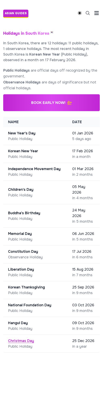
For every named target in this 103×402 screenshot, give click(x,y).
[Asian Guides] (17, 13)
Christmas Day (21, 341)
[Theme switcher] (79, 13)
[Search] (87, 13)
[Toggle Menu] (96, 13)
